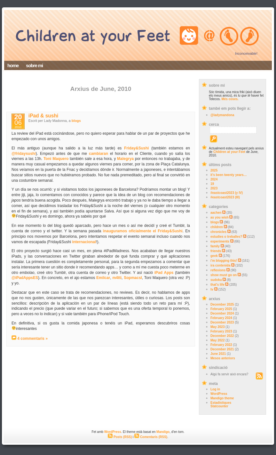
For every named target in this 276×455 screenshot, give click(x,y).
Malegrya (125, 158)
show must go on (223, 275)
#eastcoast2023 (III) (225, 197)
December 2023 (222, 322)
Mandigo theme (222, 398)
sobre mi (34, 65)
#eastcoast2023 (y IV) (226, 193)
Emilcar (103, 277)
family (215, 246)
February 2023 (221, 331)
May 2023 (217, 327)
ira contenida (220, 265)
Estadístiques (220, 402)
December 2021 (222, 349)
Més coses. (229, 99)
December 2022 (222, 336)
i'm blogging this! (223, 260)
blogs (214, 222)
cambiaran (98, 153)
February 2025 (221, 309)
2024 (213, 179)
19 (212, 184)
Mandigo (163, 432)
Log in (215, 389)
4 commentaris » (32, 338)
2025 (213, 170)
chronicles (218, 232)
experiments (219, 241)
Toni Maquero (55, 158)
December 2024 (222, 313)
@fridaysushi (24, 153)
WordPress (218, 393)
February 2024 (221, 318)
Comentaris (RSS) (150, 437)
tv (211, 289)
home (13, 65)
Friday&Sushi (136, 148)
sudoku (216, 280)
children (216, 227)
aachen (215, 212)
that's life (217, 284)
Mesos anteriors (222, 358)
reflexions (217, 270)
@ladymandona (222, 115)
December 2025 (222, 304)
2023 (213, 188)
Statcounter (219, 406)
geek (214, 256)
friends (215, 251)
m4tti (117, 277)
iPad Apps (164, 272)
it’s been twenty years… (228, 175)
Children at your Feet (229, 152)
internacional (84, 242)
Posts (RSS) (120, 437)
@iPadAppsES (25, 277)
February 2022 (221, 345)
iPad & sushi (43, 115)
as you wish (219, 217)
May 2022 (217, 340)
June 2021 (218, 353)
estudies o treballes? (226, 236)
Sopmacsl (133, 277)
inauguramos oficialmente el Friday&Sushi (143, 231)
